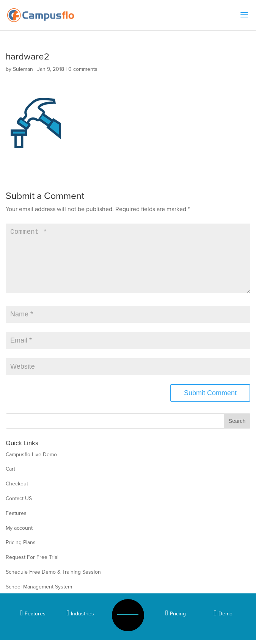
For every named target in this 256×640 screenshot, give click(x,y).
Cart (10, 481)
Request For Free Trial (32, 569)
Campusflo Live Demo (31, 466)
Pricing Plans (21, 554)
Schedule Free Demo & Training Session (53, 584)
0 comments (82, 69)
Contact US (19, 510)
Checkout (17, 496)
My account (19, 540)
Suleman (23, 69)
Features (16, 525)
